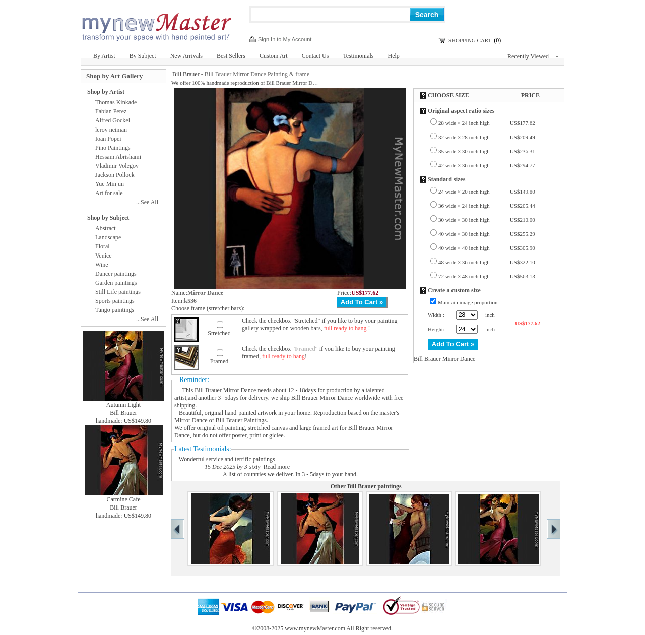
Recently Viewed (532, 56)
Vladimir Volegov (117, 165)
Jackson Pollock (115, 174)
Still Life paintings (118, 291)
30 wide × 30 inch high (486, 220)
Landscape (108, 237)
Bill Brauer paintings (374, 486)
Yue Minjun (109, 183)
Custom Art (274, 55)
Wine (101, 264)
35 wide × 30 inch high (486, 151)
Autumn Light (123, 404)
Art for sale (109, 193)
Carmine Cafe (124, 499)
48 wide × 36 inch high (486, 262)
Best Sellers (231, 55)
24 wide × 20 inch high (486, 191)
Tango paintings (114, 309)
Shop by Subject (108, 217)
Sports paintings (115, 300)
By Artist (104, 55)
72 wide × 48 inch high (486, 276)
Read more (277, 466)
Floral (102, 246)
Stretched (219, 333)
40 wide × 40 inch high (486, 248)
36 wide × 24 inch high (486, 206)
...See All (147, 202)
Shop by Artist (105, 91)
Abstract (105, 228)
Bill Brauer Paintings (241, 420)
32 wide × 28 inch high (486, 137)
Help (394, 55)
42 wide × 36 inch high (486, 165)
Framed (219, 361)
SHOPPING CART (469, 40)
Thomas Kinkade (116, 102)
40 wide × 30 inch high (486, 234)
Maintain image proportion (468, 302)
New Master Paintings (156, 24)
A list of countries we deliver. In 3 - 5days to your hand (289, 474)
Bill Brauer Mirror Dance (225, 390)
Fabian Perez (110, 111)
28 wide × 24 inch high (486, 123)
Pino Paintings (113, 147)
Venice (103, 255)
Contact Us (315, 55)
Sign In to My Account (284, 39)
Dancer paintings (116, 273)
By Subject (143, 55)
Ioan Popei (108, 138)
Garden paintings (116, 282)
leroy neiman (111, 129)
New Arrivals (186, 55)
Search (427, 15)
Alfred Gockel (112, 120)
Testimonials (358, 55)
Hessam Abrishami (118, 156)
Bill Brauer (186, 74)
